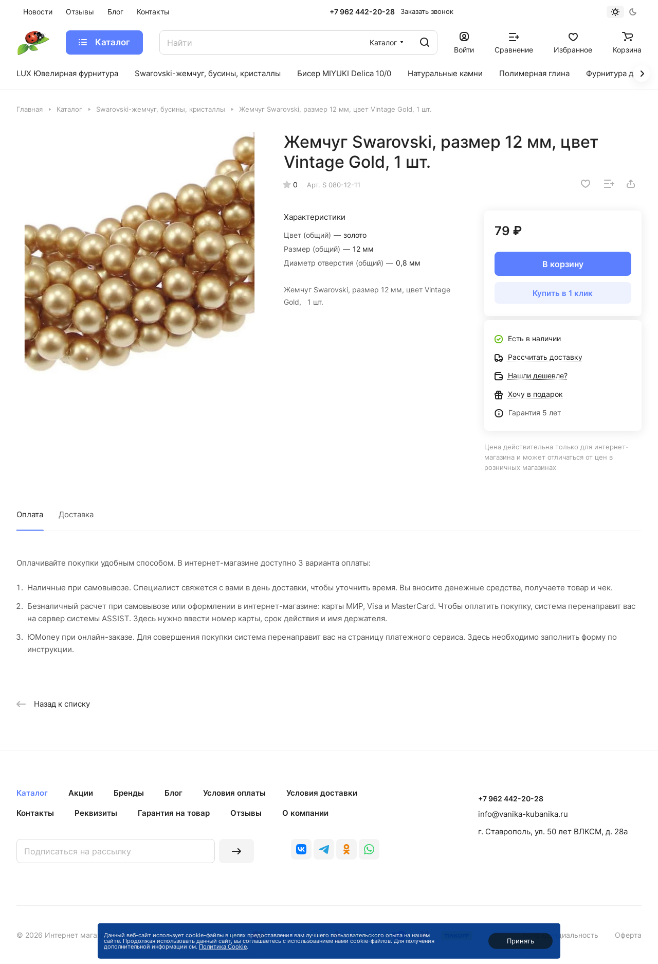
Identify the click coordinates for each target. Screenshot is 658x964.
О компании (305, 813)
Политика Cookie (223, 946)
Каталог (32, 793)
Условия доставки (321, 793)
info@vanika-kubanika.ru (523, 814)
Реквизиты (96, 813)
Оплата (29, 514)
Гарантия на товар (174, 813)
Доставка (76, 514)
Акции (80, 793)
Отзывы (246, 813)
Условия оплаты (234, 793)
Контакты (35, 813)
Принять (520, 941)
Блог (173, 793)
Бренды (129, 793)
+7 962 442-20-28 (362, 11)
